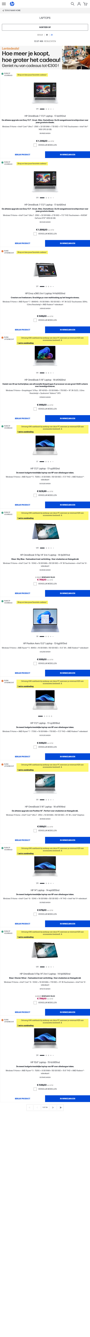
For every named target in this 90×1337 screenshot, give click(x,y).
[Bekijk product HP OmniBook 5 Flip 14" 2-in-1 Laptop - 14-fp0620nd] (22, 1012)
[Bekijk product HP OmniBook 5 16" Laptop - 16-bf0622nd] (22, 418)
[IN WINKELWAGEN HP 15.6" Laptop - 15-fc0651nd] (67, 1098)
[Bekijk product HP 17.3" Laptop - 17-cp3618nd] (22, 756)
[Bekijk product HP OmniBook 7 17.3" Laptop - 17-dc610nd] (22, 154)
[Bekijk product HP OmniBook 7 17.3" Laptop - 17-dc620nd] (22, 243)
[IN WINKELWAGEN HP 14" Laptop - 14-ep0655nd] (67, 923)
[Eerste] (29, 1107)
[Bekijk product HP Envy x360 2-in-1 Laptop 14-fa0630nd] (22, 329)
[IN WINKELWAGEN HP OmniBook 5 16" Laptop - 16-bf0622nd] (67, 418)
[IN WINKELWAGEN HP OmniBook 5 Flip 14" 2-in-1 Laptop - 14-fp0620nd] (67, 1012)
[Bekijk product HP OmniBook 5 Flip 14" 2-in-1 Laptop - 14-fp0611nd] (22, 593)
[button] (52, 74)
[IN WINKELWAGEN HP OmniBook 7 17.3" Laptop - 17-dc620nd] (67, 243)
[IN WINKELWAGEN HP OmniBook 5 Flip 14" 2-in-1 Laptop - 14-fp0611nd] (67, 593)
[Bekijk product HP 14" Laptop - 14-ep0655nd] (22, 923)
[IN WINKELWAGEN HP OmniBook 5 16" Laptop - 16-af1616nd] (67, 840)
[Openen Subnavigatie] (3, 3)
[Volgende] (53, 1107)
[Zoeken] (72, 3)
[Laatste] (60, 1107)
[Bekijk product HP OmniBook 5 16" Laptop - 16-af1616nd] (22, 840)
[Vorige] (37, 1107)
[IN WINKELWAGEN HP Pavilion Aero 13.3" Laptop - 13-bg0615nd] (67, 673)
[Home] (12, 4)
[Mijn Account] (79, 3)
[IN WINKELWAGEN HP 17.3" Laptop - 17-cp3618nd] (67, 756)
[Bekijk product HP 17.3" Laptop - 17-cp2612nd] (22, 505)
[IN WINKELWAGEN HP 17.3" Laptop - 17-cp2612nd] (67, 505)
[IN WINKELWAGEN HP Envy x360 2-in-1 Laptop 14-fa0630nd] (67, 329)
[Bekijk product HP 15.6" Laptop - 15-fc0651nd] (22, 1098)
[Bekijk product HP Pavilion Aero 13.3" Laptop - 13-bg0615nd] (22, 673)
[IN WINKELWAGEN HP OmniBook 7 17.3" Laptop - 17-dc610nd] (67, 154)
